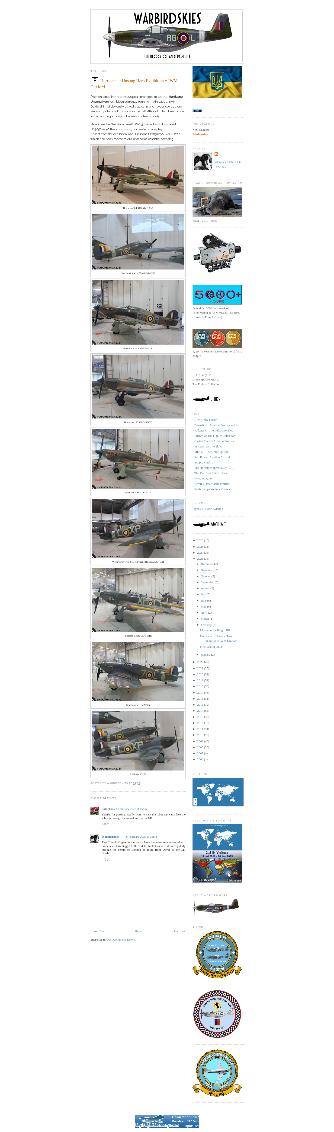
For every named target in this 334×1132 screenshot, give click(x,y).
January (206, 654)
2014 (200, 710)
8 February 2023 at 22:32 (141, 836)
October (206, 576)
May (204, 606)
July (204, 594)
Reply (105, 823)
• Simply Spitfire (203, 462)
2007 (200, 753)
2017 (200, 692)
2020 (200, 674)
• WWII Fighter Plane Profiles (211, 483)
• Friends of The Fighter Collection (214, 436)
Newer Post (97, 931)
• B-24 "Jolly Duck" (205, 420)
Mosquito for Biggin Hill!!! (217, 630)
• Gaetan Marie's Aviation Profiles (213, 441)
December (207, 564)
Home (138, 931)
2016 (200, 698)
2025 (200, 546)
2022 (200, 662)
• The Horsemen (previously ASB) (213, 467)
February (207, 625)
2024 (200, 552)
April (204, 612)
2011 (200, 729)
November (208, 570)
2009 (200, 741)
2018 (200, 686)
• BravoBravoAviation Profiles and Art (216, 425)
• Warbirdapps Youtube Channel (212, 489)
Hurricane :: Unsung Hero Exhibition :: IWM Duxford (133, 81)
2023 (200, 558)
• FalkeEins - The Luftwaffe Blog (213, 430)
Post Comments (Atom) (121, 939)
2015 (200, 704)
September (208, 582)
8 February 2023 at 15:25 (131, 809)
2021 (200, 668)
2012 (200, 723)
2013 (200, 717)
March (205, 618)
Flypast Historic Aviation (208, 509)
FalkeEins (108, 809)
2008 (200, 747)
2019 (200, 680)
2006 (200, 759)
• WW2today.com (203, 478)
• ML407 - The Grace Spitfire (211, 451)
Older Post (179, 931)
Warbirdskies (110, 836)
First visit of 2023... (212, 647)
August (205, 588)
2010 (200, 735)
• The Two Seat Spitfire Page (210, 473)
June (204, 600)
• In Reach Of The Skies (207, 446)
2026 (200, 540)
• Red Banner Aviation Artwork (212, 457)
